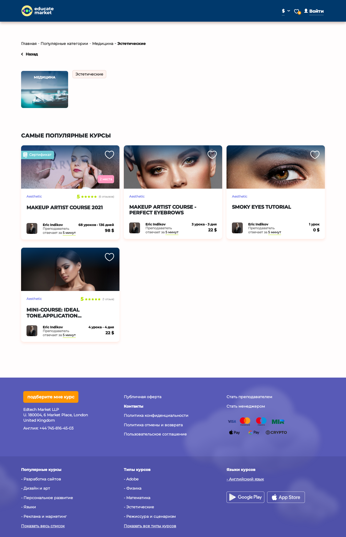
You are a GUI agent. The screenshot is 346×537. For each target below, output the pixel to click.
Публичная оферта (142, 396)
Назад (32, 54)
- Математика (137, 497)
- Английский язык (245, 479)
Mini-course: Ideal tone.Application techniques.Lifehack (56, 316)
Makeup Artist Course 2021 (64, 208)
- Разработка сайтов (41, 479)
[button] (314, 11)
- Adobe (131, 479)
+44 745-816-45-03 (56, 428)
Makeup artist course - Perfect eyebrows (162, 210)
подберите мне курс (50, 397)
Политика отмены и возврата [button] (153, 425)
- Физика (132, 488)
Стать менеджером (246, 406)
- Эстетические (139, 507)
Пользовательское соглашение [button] (155, 434)
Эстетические (89, 74)
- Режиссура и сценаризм (150, 516)
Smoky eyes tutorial (261, 207)
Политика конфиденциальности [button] (156, 415)
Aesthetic (34, 196)
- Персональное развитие (47, 497)
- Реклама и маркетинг (44, 516)
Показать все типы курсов (150, 525)
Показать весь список (43, 525)
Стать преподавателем (249, 396)
